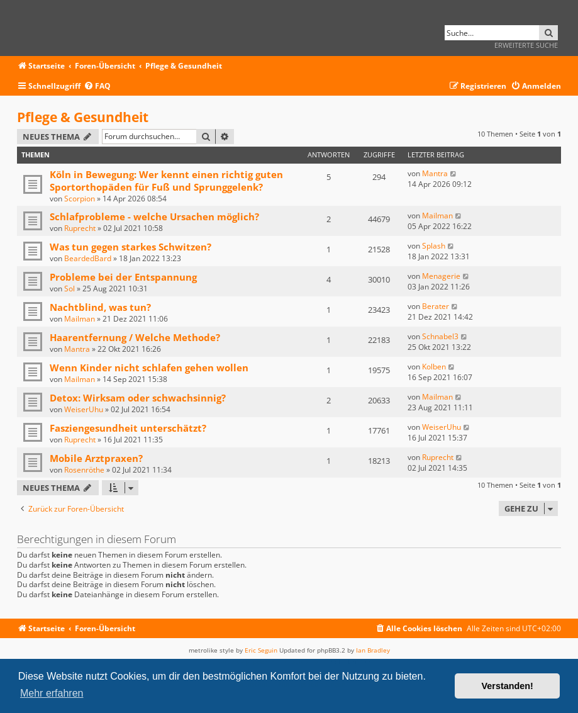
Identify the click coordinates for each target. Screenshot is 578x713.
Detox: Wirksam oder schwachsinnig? (138, 397)
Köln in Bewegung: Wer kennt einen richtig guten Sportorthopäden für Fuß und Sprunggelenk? (166, 180)
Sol (69, 288)
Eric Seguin (261, 650)
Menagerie (441, 276)
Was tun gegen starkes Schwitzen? (130, 246)
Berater (435, 306)
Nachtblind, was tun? (100, 307)
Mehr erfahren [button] (52, 693)
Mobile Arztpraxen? (96, 458)
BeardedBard (87, 258)
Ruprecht (80, 228)
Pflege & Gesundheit (82, 117)
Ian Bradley (373, 650)
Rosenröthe (84, 469)
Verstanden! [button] (507, 686)
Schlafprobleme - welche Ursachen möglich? (154, 216)
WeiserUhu (83, 409)
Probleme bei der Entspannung (123, 277)
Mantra (435, 173)
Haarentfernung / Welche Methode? (135, 337)
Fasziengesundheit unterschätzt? (128, 428)
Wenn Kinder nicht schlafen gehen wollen (149, 367)
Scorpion (79, 198)
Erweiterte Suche (526, 45)
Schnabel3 (440, 336)
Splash (433, 245)
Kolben (434, 366)
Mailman (437, 215)
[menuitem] (97, 86)
